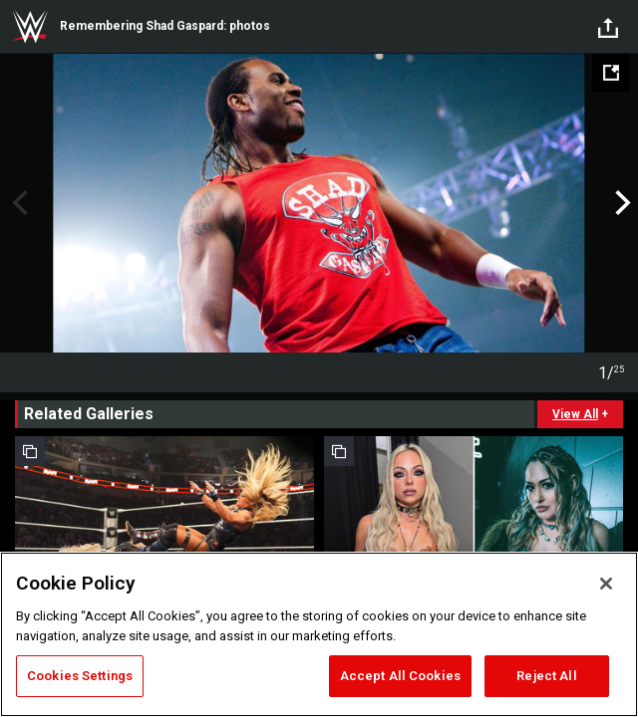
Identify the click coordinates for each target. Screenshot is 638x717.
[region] (319, 634)
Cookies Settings (80, 675)
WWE (30, 27)
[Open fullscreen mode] (611, 73)
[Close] (606, 583)
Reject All (546, 675)
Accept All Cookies (400, 675)
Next (620, 203)
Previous (17, 203)
